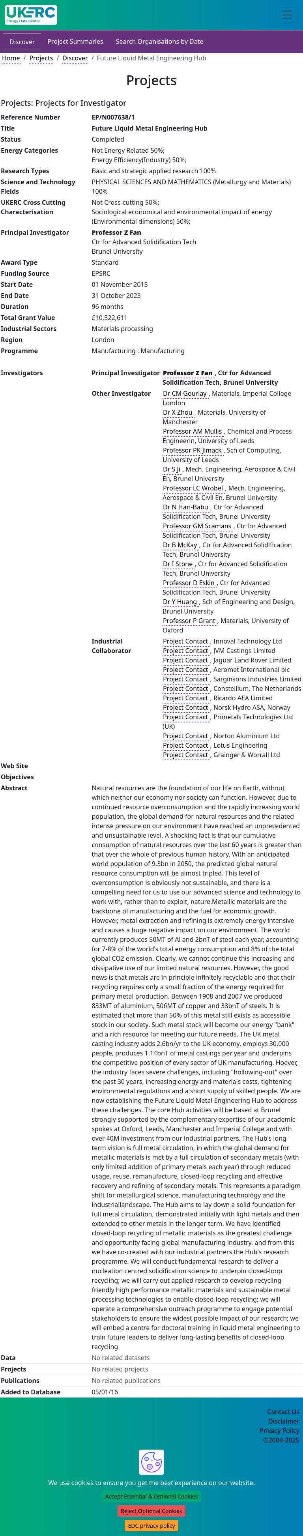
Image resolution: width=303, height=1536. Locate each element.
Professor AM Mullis (193, 431)
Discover (22, 41)
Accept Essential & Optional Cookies (151, 1496)
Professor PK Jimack (193, 450)
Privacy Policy (279, 1430)
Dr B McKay (180, 545)
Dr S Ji (172, 469)
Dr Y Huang (180, 601)
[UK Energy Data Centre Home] (31, 15)
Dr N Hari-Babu (186, 507)
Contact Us (283, 1411)
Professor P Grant (190, 620)
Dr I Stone (178, 563)
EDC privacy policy (151, 1525)
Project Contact (186, 641)
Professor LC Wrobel (193, 488)
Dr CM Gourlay (185, 393)
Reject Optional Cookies (151, 1511)
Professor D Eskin (189, 582)
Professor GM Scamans (198, 526)
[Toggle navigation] (287, 15)
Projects (41, 58)
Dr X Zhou (178, 412)
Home (11, 58)
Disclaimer (283, 1421)
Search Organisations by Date (160, 41)
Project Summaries (75, 41)
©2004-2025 (281, 1440)
